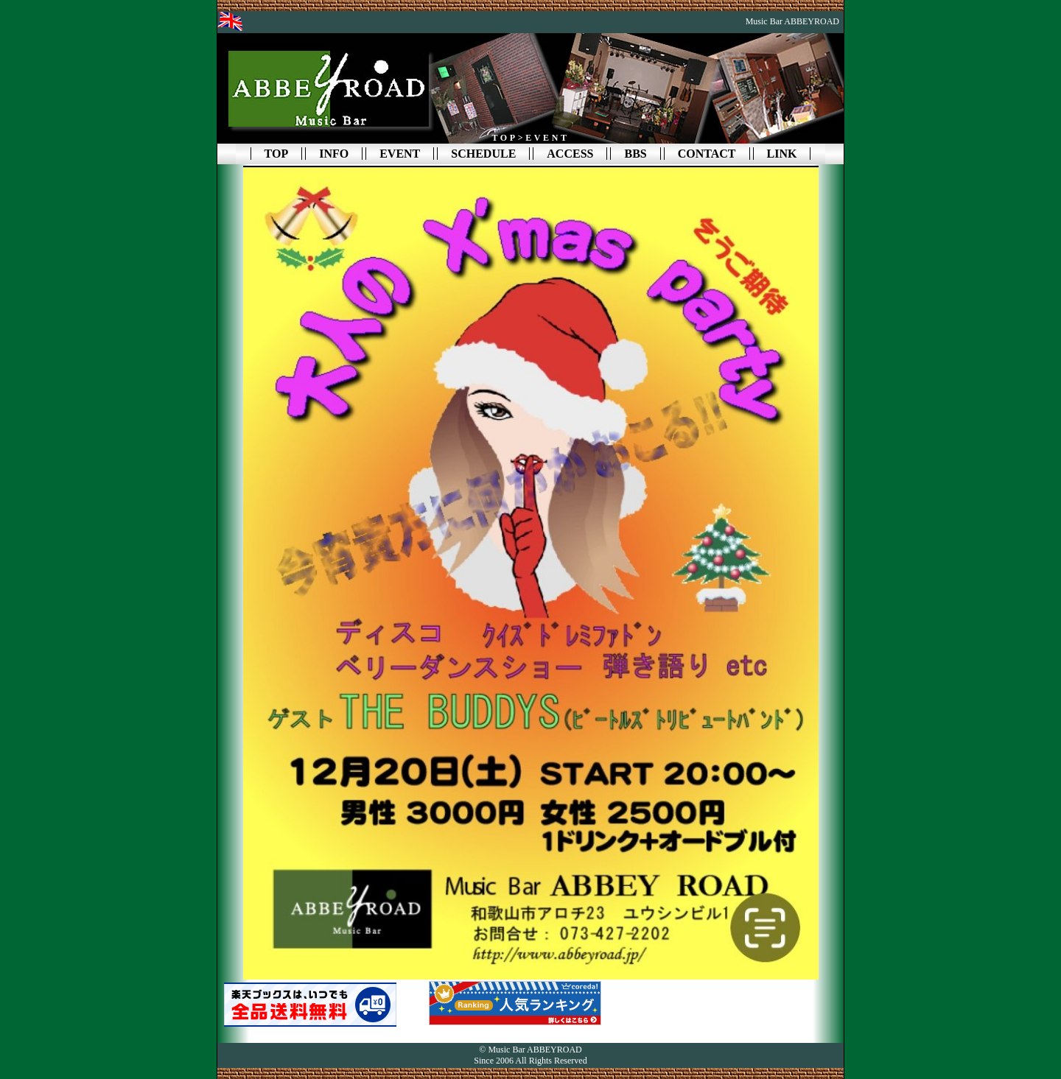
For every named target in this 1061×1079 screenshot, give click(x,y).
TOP (277, 153)
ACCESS (570, 153)
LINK (782, 153)
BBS (635, 153)
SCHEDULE (483, 153)
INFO (334, 153)
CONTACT (707, 153)
